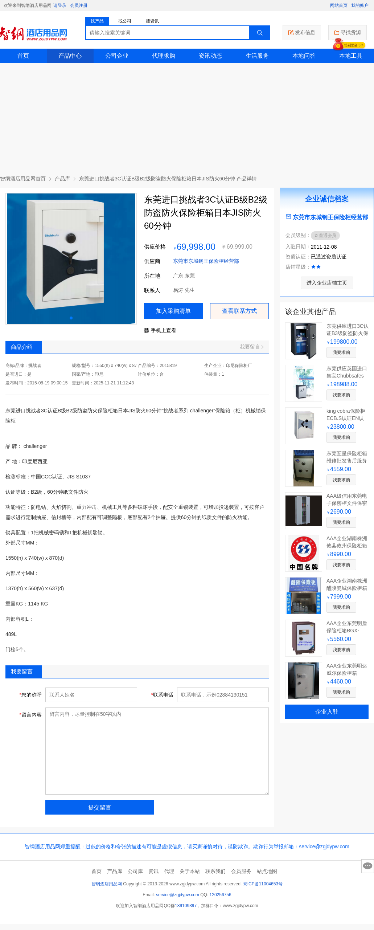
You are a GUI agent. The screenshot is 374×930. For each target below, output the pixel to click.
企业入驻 (326, 712)
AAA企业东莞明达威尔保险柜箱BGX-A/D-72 (346, 673)
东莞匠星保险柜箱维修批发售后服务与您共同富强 (346, 460)
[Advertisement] (187, 117)
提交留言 (99, 807)
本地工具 (350, 56)
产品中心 (70, 56)
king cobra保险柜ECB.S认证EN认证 (345, 418)
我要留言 (251, 347)
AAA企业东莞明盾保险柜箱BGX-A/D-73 (346, 630)
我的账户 (360, 5)
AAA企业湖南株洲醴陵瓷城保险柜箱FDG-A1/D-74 (346, 588)
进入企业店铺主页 (327, 283)
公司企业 (116, 56)
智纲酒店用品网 (106, 883)
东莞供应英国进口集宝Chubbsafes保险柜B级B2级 (346, 376)
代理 (169, 871)
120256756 (220, 894)
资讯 (153, 871)
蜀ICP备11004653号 (263, 883)
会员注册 (78, 5)
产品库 (62, 178)
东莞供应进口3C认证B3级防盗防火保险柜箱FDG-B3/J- (347, 333)
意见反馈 (367, 866)
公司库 (135, 871)
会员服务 (241, 871)
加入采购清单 (173, 311)
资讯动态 (210, 56)
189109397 (186, 905)
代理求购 (163, 56)
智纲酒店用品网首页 (23, 178)
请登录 (59, 5)
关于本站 (190, 871)
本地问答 (304, 56)
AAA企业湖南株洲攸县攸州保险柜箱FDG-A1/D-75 (346, 545)
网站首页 (339, 5)
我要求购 (341, 352)
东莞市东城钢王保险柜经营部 (206, 261)
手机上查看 (160, 330)
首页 (23, 56)
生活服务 (257, 56)
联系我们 (215, 871)
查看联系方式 (239, 311)
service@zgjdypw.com (177, 894)
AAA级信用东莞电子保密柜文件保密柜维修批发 (346, 503)
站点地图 (267, 871)
